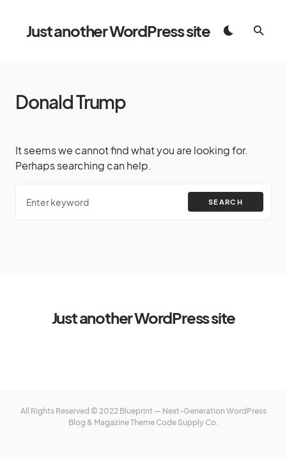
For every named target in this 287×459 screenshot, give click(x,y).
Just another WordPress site (118, 30)
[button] (228, 30)
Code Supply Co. (187, 422)
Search (225, 202)
